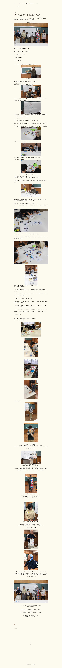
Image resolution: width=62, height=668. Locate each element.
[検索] (47, 3)
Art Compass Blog (27, 3)
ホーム (19, 6)
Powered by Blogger (31, 664)
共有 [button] (14, 624)
